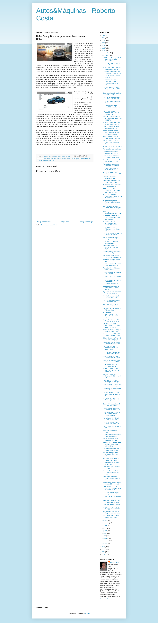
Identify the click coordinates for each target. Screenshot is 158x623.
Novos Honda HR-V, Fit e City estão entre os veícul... (111, 418)
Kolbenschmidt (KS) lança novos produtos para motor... (112, 137)
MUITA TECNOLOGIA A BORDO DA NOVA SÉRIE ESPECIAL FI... (111, 112)
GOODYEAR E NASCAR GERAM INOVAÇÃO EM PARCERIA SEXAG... (111, 132)
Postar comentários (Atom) (49, 225)
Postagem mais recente (44, 222)
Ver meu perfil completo (107, 599)
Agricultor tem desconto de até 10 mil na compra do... (112, 292)
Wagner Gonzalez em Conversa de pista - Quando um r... (112, 376)
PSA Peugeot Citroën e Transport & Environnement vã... (112, 202)
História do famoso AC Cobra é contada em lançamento (112, 501)
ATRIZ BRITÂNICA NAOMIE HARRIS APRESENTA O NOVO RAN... (111, 370)
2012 (103, 552)
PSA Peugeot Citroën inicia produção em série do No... (112, 493)
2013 (103, 549)
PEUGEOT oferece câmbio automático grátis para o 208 (112, 173)
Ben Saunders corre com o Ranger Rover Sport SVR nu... (111, 88)
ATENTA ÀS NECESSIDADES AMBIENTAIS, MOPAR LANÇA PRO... (112, 444)
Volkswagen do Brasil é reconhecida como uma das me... (112, 478)
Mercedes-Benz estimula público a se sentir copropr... (112, 357)
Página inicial (65, 222)
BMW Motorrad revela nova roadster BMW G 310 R (111, 516)
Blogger (87, 613)
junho (105, 530)
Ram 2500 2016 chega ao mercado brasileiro (110, 169)
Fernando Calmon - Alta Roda (112, 149)
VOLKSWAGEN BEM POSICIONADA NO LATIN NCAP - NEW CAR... (111, 325)
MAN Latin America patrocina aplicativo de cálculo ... (111, 296)
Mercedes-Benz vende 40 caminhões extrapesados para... (111, 472)
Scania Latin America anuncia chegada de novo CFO (111, 68)
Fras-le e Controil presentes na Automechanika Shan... (112, 127)
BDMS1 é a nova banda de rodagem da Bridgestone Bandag (111, 287)
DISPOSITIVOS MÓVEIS (63, 158)
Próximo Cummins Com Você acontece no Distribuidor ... (111, 352)
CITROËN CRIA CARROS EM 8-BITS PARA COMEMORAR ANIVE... (112, 282)
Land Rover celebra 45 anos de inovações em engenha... (112, 264)
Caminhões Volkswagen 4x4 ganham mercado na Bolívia (112, 72)
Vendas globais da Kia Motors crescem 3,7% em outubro (112, 483)
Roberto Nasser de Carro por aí (112, 146)
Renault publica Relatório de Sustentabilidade (111, 268)
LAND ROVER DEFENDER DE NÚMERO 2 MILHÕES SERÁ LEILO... (112, 59)
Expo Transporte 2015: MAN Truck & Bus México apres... (112, 334)
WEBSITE (52, 160)
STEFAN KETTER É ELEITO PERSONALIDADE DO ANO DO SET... (112, 118)
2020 (103, 38)
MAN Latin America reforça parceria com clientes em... (111, 423)
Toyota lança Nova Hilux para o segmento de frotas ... (112, 459)
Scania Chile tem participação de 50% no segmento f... (112, 404)
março (105, 538)
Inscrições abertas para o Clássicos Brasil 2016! (110, 152)
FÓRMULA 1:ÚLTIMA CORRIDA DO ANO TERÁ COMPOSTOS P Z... (111, 190)
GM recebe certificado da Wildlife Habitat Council (110, 439)
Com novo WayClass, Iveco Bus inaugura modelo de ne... (111, 400)
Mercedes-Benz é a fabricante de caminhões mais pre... (112, 385)
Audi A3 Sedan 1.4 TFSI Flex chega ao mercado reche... (111, 512)
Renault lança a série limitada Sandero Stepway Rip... (111, 160)
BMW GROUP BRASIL (50, 158)
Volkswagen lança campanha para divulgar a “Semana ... (112, 256)
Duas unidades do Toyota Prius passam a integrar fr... (112, 93)
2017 (103, 45)
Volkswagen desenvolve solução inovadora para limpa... (110, 247)
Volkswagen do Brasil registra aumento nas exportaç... (111, 181)
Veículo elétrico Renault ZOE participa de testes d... (111, 238)
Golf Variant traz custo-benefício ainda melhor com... (110, 83)
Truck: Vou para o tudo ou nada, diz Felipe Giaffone (111, 305)
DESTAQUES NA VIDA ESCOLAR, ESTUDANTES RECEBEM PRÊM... (112, 488)
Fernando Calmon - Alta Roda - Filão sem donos (112, 309)
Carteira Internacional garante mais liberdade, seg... (112, 252)
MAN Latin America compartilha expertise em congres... (112, 234)
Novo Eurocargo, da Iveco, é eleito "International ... (111, 300)
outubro (105, 520)
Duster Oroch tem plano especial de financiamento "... (111, 107)
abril (104, 536)
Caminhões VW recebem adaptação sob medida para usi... (112, 207)
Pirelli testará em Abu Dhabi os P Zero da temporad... (112, 427)
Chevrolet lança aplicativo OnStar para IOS (110, 242)
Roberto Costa (114, 562)
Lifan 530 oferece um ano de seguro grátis (111, 463)
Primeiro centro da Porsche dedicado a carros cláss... (111, 156)
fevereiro (106, 541)
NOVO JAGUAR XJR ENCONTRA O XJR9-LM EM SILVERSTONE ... (112, 196)
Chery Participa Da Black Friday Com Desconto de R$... (111, 142)
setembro (106, 523)
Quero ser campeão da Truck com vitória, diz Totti (111, 365)
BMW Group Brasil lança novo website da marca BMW (112, 361)
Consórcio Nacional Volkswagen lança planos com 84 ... (111, 229)
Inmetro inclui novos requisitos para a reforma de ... (112, 272)
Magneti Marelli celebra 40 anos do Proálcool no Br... (111, 320)
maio (105, 533)
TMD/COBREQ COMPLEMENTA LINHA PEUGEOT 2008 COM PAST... (111, 315)
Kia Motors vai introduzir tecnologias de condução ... (112, 380)
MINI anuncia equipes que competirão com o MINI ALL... (110, 454)
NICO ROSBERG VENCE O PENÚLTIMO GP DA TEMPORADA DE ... (111, 414)
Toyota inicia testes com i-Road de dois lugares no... (112, 185)
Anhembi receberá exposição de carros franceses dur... (111, 97)
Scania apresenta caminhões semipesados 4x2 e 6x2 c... (112, 343)
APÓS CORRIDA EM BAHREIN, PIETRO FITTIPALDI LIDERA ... (110, 223)
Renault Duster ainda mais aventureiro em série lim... (111, 164)
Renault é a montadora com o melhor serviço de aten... (111, 449)
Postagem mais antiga (86, 222)
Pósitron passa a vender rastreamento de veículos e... (112, 212)
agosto (105, 525)
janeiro (105, 543)
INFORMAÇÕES (75, 158)
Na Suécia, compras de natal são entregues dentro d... (111, 123)
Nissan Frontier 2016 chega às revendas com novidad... (112, 330)
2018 (103, 43)
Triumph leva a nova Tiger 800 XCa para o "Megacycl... (112, 338)
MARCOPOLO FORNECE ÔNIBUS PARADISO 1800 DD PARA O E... (111, 217)
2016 (103, 48)
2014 (103, 546)
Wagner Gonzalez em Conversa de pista (109, 177)
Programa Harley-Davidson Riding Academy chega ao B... (111, 394)
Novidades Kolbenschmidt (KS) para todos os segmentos (112, 64)
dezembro (106, 53)
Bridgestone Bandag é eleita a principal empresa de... (112, 389)
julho (105, 528)
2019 (103, 40)
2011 (103, 554)
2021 (103, 35)
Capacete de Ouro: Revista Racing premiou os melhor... (112, 508)
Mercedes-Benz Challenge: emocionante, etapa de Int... (112, 409)
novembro (106, 55)
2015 (103, 50)
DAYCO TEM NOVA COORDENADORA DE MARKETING (110, 348)
